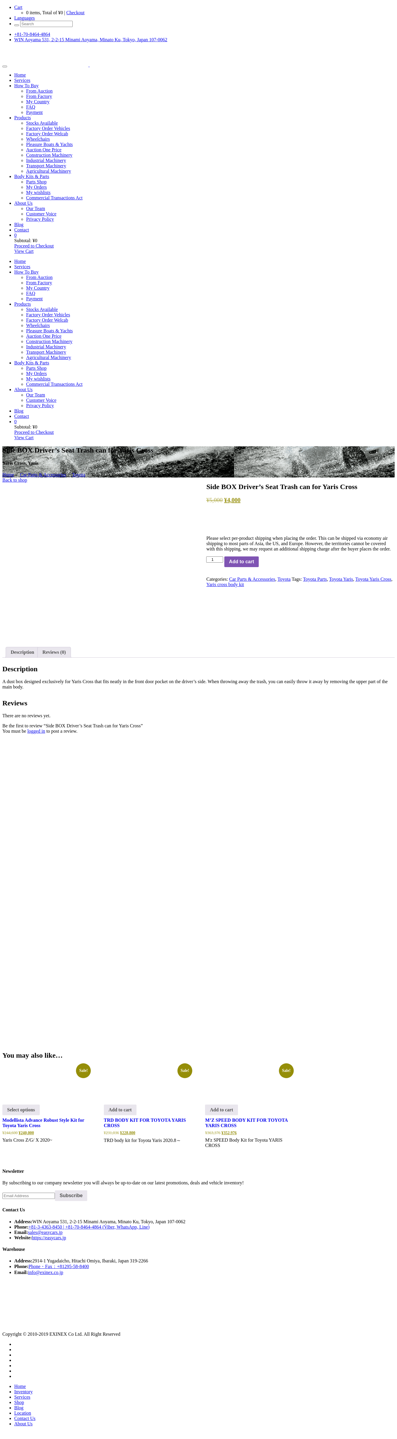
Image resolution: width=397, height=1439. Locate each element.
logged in (36, 731)
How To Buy (26, 85)
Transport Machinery (46, 165)
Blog (18, 224)
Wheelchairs (38, 139)
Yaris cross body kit (225, 584)
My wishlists (38, 192)
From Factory (39, 96)
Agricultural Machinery (48, 171)
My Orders (36, 187)
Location (22, 1413)
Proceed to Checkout (34, 245)
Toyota (78, 474)
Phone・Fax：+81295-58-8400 (58, 1266)
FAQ (30, 107)
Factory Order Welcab (47, 133)
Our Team (35, 208)
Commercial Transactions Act (54, 197)
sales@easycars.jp (45, 1232)
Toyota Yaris (341, 579)
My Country (38, 101)
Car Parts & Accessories (43, 474)
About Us (23, 203)
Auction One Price (43, 149)
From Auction (39, 90)
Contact (21, 229)
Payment (34, 112)
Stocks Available (42, 123)
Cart (18, 7)
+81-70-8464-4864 (32, 34)
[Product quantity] (214, 559)
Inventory (23, 1391)
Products (22, 117)
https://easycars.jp (49, 1237)
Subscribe (71, 1195)
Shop (19, 1402)
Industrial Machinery (46, 160)
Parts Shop (36, 181)
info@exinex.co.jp (45, 1272)
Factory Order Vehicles (48, 128)
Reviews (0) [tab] (54, 652)
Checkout (75, 12)
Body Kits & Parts (31, 176)
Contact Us (25, 1418)
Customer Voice (41, 213)
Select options (21, 1109)
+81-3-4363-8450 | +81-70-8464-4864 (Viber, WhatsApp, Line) (89, 1226)
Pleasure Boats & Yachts (49, 144)
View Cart (24, 251)
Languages (24, 17)
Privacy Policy (40, 219)
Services (22, 80)
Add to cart (241, 561)
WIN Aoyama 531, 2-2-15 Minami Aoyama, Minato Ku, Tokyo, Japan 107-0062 (90, 39)
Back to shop (14, 480)
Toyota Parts (315, 579)
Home (20, 74)
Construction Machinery (49, 155)
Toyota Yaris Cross (373, 579)
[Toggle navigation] (4, 66)
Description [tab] (22, 652)
